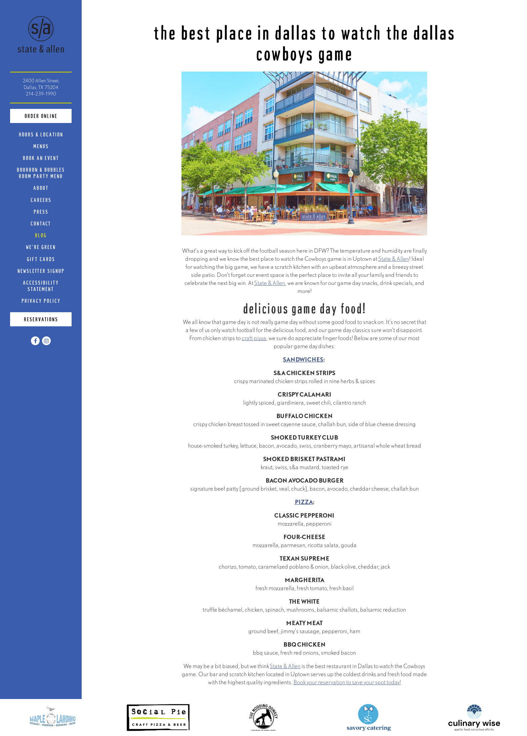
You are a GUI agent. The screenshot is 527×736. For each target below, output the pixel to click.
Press (41, 211)
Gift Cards (42, 258)
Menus (41, 146)
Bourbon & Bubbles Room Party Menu (44, 172)
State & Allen (393, 260)
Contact (41, 223)
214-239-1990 (41, 93)
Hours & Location (41, 134)
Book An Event (41, 158)
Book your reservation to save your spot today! (347, 683)
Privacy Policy (42, 300)
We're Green (41, 247)
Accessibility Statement (41, 285)
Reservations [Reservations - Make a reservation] (41, 319)
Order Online (48, 115)
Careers (41, 200)
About (41, 188)
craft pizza (254, 339)
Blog (41, 235)
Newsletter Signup (41, 271)
